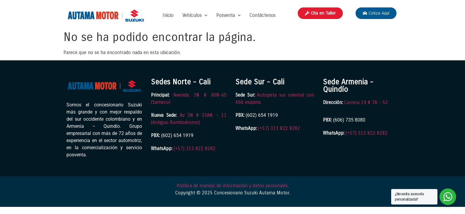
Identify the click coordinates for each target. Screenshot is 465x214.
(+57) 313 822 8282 (194, 148)
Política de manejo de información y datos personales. (233, 185)
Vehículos (194, 15)
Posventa (228, 15)
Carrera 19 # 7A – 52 (366, 102)
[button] (195, 15)
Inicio (168, 15)
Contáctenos (262, 15)
